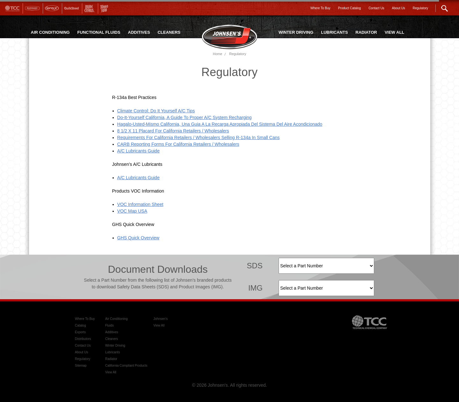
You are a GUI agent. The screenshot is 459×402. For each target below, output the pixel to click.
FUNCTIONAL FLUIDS (98, 32)
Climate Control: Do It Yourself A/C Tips (156, 110)
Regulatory (237, 54)
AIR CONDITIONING (50, 32)
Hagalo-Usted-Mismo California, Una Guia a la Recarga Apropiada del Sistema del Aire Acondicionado (220, 124)
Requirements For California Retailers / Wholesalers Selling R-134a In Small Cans (198, 137)
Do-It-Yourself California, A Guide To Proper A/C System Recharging (184, 117)
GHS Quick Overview (138, 237)
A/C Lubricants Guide (138, 150)
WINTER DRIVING (296, 32)
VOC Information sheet (140, 204)
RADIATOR (366, 32)
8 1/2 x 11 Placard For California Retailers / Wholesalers (173, 130)
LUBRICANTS (334, 32)
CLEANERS (168, 32)
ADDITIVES (139, 32)
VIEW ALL (394, 32)
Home (217, 54)
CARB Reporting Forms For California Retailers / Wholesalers (178, 144)
